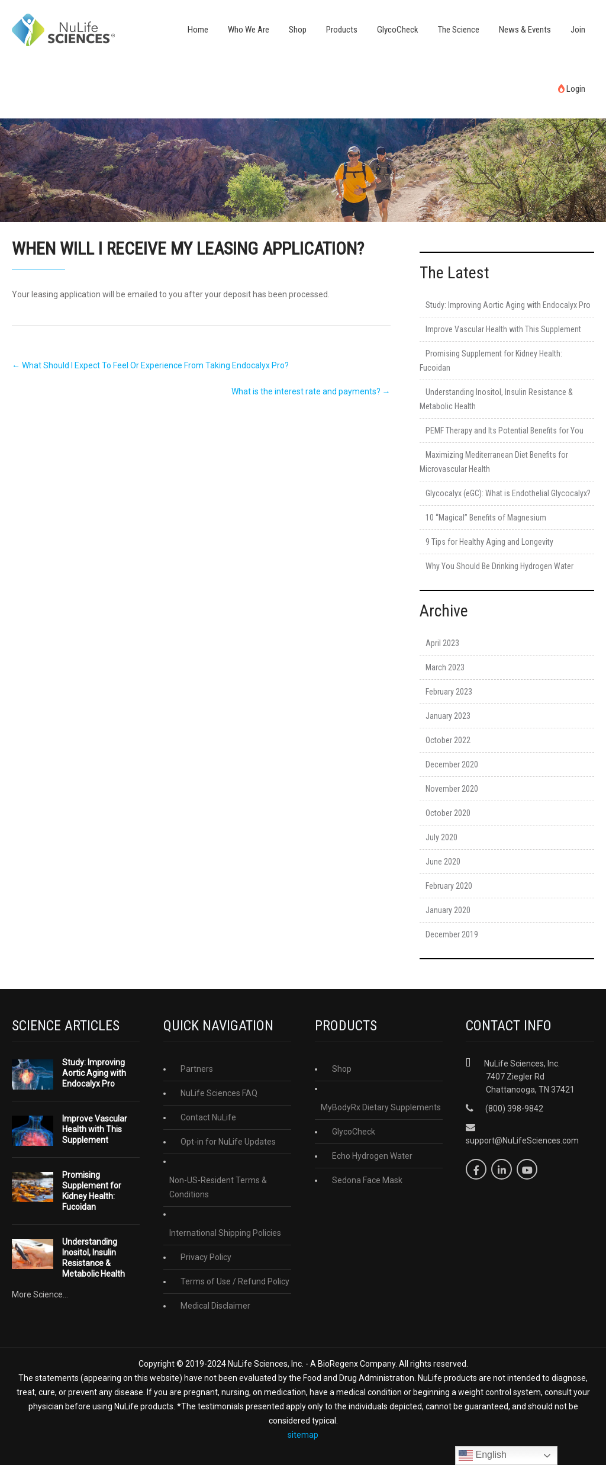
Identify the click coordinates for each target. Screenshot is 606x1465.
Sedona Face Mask (367, 1180)
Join (577, 29)
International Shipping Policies (225, 1233)
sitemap (303, 1435)
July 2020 (441, 837)
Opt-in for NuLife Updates (228, 1141)
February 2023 (449, 691)
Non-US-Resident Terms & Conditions (218, 1187)
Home (198, 29)
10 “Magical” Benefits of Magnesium (486, 517)
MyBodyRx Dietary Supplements (381, 1107)
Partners (196, 1069)
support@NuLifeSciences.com (522, 1140)
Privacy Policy (205, 1257)
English (483, 1455)
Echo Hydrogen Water (372, 1156)
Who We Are (248, 29)
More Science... (40, 1294)
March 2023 (445, 667)
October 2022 (448, 740)
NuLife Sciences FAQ (218, 1093)
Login (571, 88)
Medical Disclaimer (215, 1305)
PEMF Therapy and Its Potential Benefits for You (505, 430)
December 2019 (452, 934)
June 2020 (443, 861)
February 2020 (449, 886)
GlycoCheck (397, 29)
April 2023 (442, 643)
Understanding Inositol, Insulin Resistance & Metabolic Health (93, 1257)
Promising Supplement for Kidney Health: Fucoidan (91, 1191)
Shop (298, 29)
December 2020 (452, 764)
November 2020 (452, 788)
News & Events (525, 29)
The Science (458, 29)
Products (341, 29)
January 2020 (448, 910)
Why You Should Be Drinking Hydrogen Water (499, 566)
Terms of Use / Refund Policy (234, 1281)
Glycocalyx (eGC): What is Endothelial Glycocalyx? (508, 493)
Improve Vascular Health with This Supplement (503, 329)
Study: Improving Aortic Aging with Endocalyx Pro (508, 305)
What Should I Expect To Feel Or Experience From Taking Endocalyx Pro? (150, 365)
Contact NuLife (208, 1117)
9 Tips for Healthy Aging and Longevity (489, 542)
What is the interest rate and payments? (311, 391)
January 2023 (448, 716)
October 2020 (448, 813)
